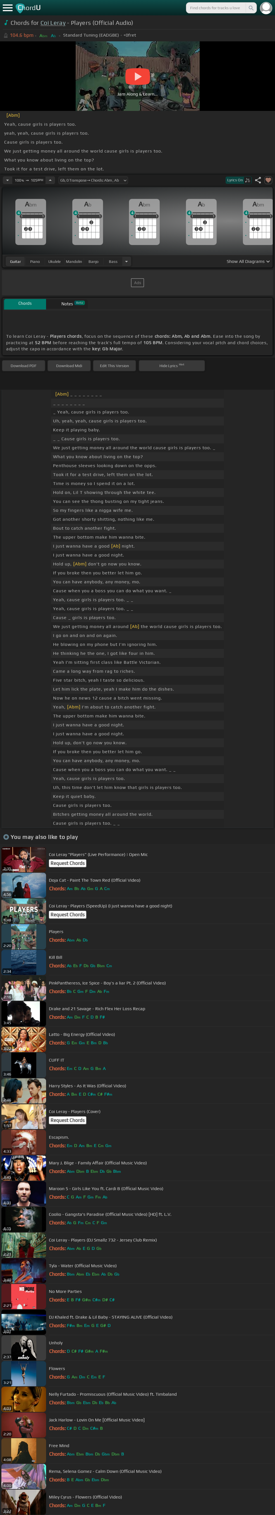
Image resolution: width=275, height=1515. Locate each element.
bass (113, 261)
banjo (94, 261)
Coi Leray (53, 22)
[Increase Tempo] (50, 180)
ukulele (54, 261)
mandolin (74, 261)
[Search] (251, 7)
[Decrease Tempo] (7, 180)
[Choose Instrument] (126, 261)
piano (35, 261)
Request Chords (68, 863)
